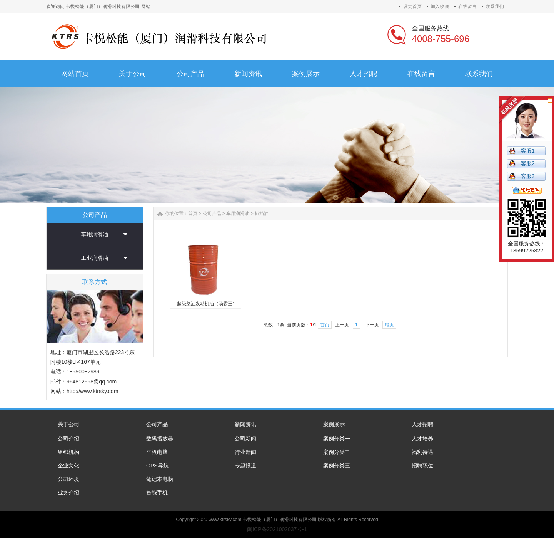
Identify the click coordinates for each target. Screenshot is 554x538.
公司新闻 (245, 438)
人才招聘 (422, 424)
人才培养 (422, 438)
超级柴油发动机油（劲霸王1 (206, 303)
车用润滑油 (94, 234)
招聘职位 (422, 465)
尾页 (389, 325)
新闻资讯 (245, 424)
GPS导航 (157, 465)
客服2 (528, 163)
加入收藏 (440, 6)
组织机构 (68, 452)
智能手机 (157, 492)
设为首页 (412, 6)
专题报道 (245, 465)
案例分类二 (336, 452)
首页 (192, 213)
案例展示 (334, 424)
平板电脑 (157, 452)
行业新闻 (245, 452)
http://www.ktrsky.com (92, 391)
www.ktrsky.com (225, 519)
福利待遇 (422, 452)
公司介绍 (68, 438)
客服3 (528, 176)
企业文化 (68, 465)
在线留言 (467, 6)
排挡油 (262, 213)
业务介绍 (68, 492)
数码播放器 (159, 438)
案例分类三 (336, 465)
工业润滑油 (94, 258)
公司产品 (212, 213)
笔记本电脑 (159, 479)
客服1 (528, 151)
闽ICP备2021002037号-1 (277, 529)
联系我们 (495, 6)
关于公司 (68, 424)
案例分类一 (336, 438)
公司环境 (68, 479)
